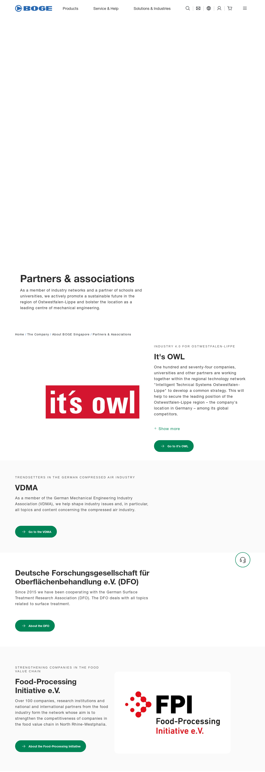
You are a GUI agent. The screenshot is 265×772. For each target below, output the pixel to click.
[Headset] (242, 559)
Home (19, 334)
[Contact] (198, 8)
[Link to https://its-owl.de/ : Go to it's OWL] (174, 446)
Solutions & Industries (152, 8)
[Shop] (230, 8)
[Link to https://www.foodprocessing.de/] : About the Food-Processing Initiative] (50, 746)
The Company (38, 334)
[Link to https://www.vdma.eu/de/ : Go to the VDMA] (36, 532)
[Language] (209, 8)
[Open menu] (245, 8)
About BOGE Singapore (71, 334)
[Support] (219, 8)
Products (70, 8)
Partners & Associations (112, 334)
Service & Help (106, 8)
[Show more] (167, 428)
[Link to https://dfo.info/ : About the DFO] (35, 626)
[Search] (188, 8)
